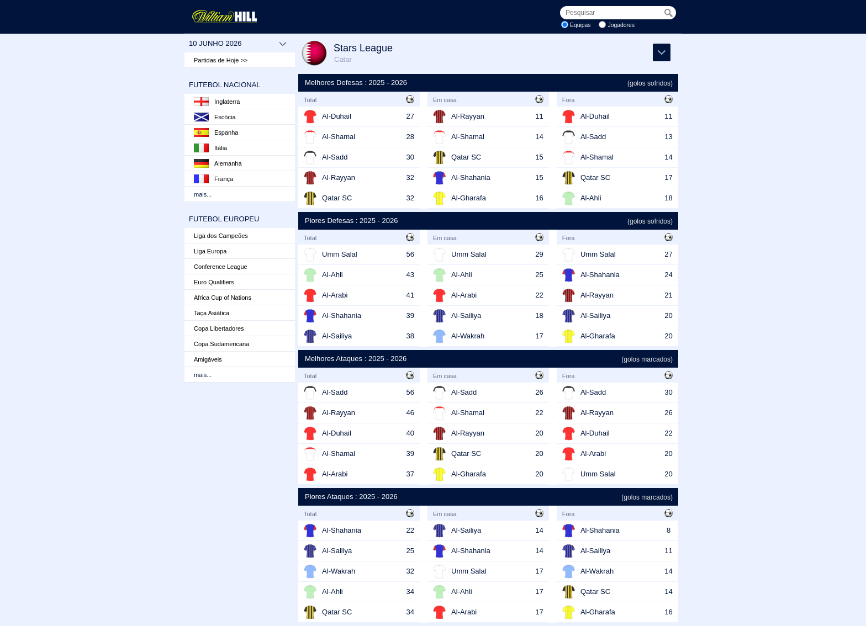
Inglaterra (217, 101)
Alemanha (218, 163)
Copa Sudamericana (221, 344)
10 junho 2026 (238, 43)
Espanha (216, 132)
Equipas (580, 25)
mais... (203, 194)
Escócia (215, 117)
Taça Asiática (211, 313)
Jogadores (621, 25)
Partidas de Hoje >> (220, 60)
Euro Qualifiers (214, 282)
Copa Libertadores (219, 328)
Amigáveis (208, 359)
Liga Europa (210, 251)
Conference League (220, 266)
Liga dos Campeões (221, 235)
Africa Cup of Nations (222, 297)
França (213, 178)
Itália (210, 148)
